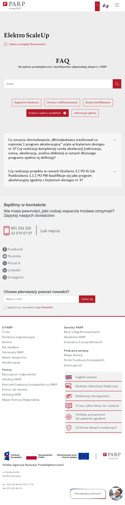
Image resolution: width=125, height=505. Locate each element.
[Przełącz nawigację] (117, 5)
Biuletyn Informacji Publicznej (97, 386)
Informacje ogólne (85, 113)
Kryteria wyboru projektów (47, 113)
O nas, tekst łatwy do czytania (97, 405)
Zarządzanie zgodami (90, 418)
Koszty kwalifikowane (98, 102)
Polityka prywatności (90, 414)
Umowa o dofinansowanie (62, 102)
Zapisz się (87, 299)
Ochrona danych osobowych (96, 427)
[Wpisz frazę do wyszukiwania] (58, 83)
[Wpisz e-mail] (41, 299)
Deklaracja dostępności (92, 396)
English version (86, 377)
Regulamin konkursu (26, 102)
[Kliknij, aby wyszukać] (117, 83)
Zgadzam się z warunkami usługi (24, 307)
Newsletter (47, 307)
